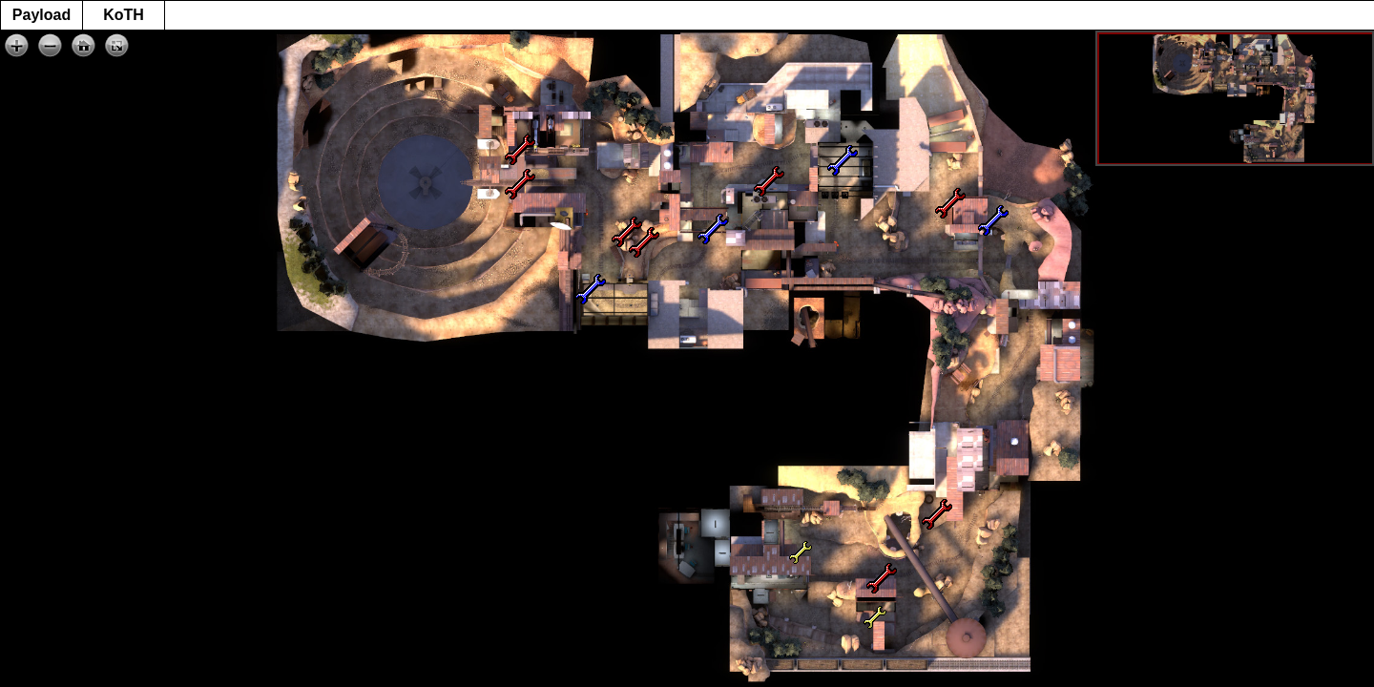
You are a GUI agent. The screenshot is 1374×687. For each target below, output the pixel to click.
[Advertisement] (687, 644)
